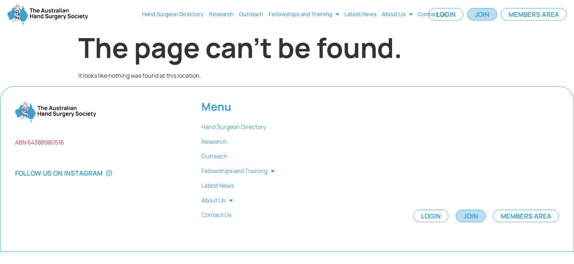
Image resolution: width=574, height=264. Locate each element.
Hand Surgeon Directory (173, 14)
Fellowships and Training (304, 14)
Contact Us (432, 14)
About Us (397, 14)
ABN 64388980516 (39, 142)
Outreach (251, 14)
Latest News (360, 14)
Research (221, 14)
